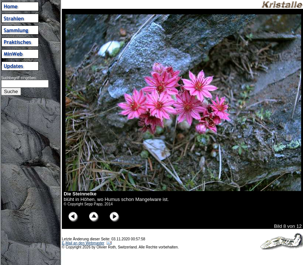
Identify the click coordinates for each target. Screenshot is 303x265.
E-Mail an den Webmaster (83, 243)
